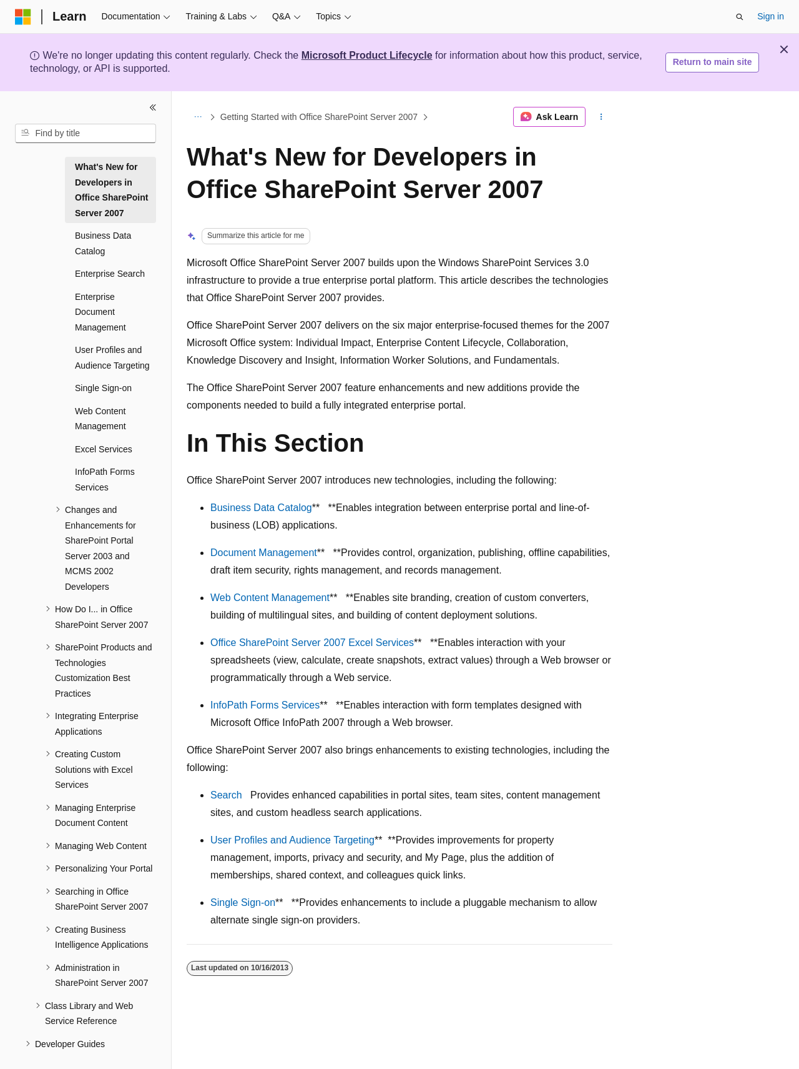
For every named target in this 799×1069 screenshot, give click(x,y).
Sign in (770, 16)
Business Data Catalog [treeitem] (103, 243)
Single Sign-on (242, 902)
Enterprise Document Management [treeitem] (100, 312)
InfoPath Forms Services (265, 705)
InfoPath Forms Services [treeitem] (105, 479)
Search (226, 795)
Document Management (263, 552)
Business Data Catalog (261, 507)
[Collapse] (153, 107)
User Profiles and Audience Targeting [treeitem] (112, 357)
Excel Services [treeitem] (103, 449)
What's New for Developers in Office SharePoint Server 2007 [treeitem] (111, 190)
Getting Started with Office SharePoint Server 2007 (319, 117)
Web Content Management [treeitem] (100, 419)
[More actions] (601, 117)
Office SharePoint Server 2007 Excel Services (312, 642)
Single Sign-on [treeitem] (103, 388)
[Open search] (739, 17)
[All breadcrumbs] (197, 117)
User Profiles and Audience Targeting (292, 840)
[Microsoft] (23, 17)
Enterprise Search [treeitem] (110, 274)
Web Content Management (270, 597)
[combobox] (85, 134)
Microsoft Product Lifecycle (367, 55)
